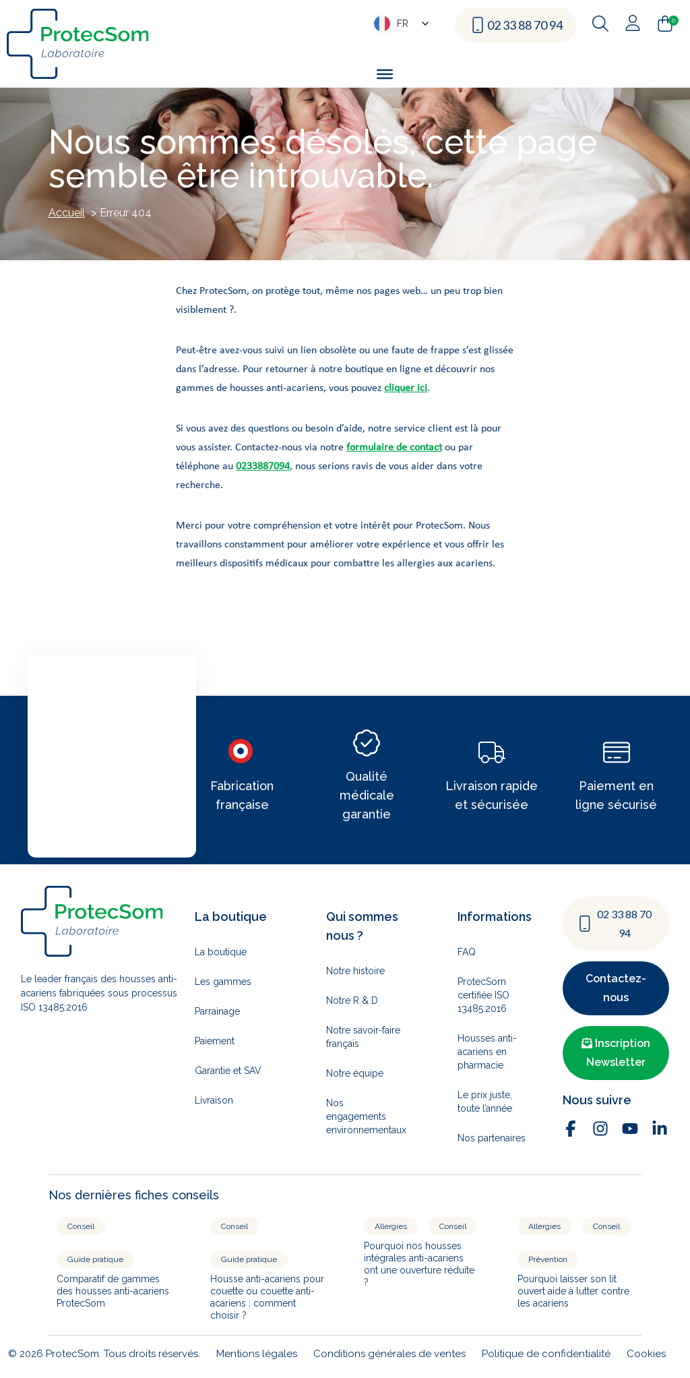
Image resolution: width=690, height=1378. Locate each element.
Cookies (646, 1354)
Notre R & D (352, 1000)
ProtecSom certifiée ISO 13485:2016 (483, 995)
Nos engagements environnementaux (366, 1116)
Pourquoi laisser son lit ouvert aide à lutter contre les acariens (573, 1291)
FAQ (467, 952)
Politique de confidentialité (546, 1354)
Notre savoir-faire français (363, 1037)
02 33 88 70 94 (525, 25)
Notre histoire (355, 970)
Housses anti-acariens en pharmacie (487, 1052)
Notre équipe (354, 1073)
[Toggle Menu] (385, 73)
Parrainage (217, 1011)
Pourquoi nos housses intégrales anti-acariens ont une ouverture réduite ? (419, 1264)
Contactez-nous (616, 988)
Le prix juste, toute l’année (485, 1101)
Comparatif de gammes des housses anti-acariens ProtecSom (113, 1291)
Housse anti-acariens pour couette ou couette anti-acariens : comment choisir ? (267, 1297)
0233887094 (263, 466)
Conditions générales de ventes (389, 1354)
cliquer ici (405, 388)
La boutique (221, 952)
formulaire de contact (394, 447)
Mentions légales (256, 1354)
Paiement (214, 1041)
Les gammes (223, 981)
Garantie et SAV (228, 1070)
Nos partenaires (492, 1138)
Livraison (214, 1100)
